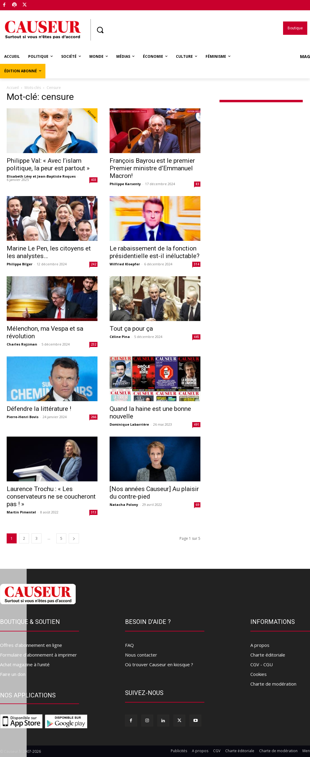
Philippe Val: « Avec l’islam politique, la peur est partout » (48, 164)
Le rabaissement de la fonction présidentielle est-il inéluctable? (155, 252)
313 (93, 512)
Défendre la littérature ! (39, 408)
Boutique (39, 4)
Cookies (258, 674)
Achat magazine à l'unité (25, 664)
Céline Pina (120, 336)
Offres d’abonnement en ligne (31, 645)
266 (93, 417)
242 (93, 264)
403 (93, 180)
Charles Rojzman (22, 344)
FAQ (129, 645)
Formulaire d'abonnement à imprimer (38, 655)
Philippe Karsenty (125, 184)
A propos (259, 645)
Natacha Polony (124, 504)
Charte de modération (273, 684)
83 (197, 184)
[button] (100, 30)
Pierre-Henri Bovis (22, 417)
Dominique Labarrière (129, 424)
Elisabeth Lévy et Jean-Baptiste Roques (41, 176)
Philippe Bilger (19, 264)
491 (196, 424)
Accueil (13, 87)
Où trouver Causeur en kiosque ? (159, 664)
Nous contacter (141, 655)
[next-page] (74, 538)
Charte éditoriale (267, 655)
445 (196, 337)
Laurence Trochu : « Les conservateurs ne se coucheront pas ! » (51, 496)
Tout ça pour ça (131, 328)
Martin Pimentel (21, 512)
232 (93, 344)
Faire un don (12, 674)
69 (197, 505)
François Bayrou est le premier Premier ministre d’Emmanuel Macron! (152, 168)
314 (196, 264)
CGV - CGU (261, 664)
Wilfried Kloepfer (125, 264)
